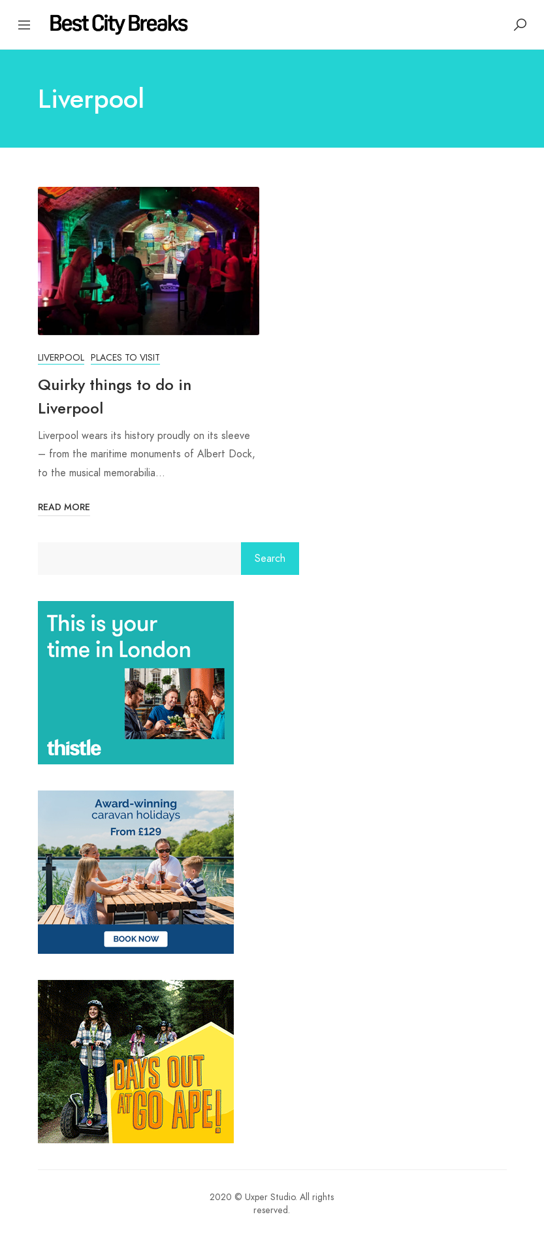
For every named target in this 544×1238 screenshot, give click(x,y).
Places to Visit (125, 357)
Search (270, 558)
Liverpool (61, 357)
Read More (64, 506)
